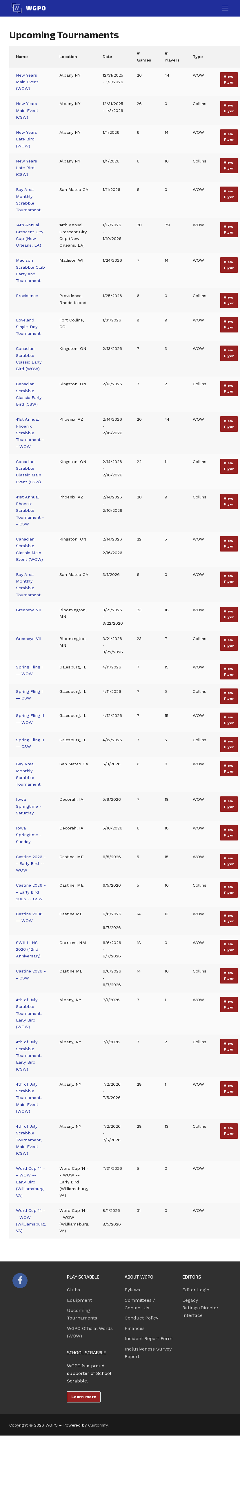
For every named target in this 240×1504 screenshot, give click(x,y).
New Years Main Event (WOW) (27, 82)
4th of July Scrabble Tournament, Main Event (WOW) (29, 1097)
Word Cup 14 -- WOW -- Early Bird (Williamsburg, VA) (30, 1182)
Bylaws (132, 1289)
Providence (27, 295)
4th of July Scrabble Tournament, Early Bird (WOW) (29, 1013)
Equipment (79, 1300)
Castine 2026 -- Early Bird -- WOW (31, 863)
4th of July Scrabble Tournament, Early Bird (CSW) (29, 1055)
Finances (135, 1328)
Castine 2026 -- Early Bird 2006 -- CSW (31, 892)
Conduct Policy (141, 1318)
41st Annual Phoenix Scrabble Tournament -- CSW (30, 510)
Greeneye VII (28, 610)
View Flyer (229, 79)
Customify (98, 1425)
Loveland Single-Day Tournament (28, 327)
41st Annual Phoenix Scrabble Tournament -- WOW (30, 433)
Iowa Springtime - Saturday (28, 806)
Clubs (73, 1289)
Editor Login (195, 1289)
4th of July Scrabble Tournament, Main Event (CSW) (29, 1140)
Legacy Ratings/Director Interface (200, 1307)
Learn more (84, 1396)
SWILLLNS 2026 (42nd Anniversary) (28, 949)
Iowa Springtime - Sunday (28, 835)
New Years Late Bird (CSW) (26, 168)
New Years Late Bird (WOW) (26, 139)
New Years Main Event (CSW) (27, 110)
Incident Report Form (148, 1338)
